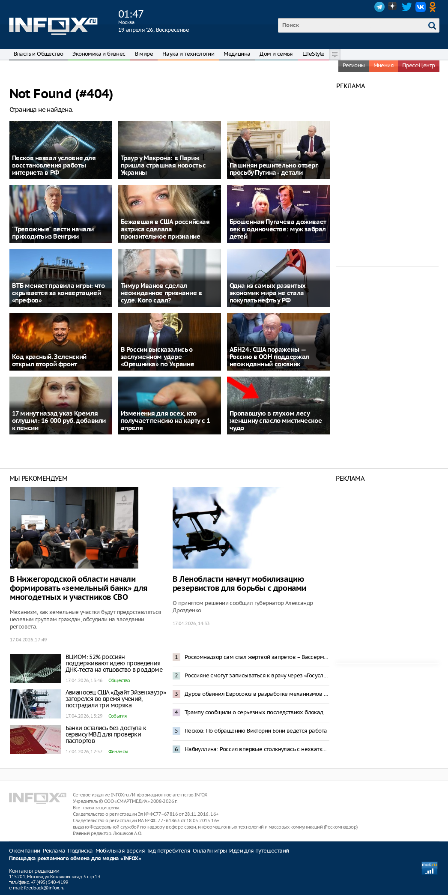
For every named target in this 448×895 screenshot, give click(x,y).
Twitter (407, 7)
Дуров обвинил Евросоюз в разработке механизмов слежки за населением (257, 694)
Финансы (118, 751)
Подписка (80, 850)
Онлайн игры (210, 850)
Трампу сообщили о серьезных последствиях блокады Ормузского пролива (257, 712)
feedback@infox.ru (44, 888)
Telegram (379, 7)
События (117, 716)
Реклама (54, 850)
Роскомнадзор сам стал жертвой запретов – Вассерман (257, 657)
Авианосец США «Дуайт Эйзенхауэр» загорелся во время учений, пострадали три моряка (116, 698)
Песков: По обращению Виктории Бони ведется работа (256, 730)
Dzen (393, 7)
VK (420, 7)
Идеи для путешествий (259, 850)
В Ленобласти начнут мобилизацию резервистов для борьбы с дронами (239, 584)
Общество (119, 680)
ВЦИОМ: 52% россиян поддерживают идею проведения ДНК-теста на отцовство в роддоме (114, 663)
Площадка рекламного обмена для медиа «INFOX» (75, 859)
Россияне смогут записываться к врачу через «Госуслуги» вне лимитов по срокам (257, 675)
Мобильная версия (120, 850)
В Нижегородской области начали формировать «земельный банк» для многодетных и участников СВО (79, 588)
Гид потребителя (168, 850)
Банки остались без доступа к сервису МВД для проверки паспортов (106, 734)
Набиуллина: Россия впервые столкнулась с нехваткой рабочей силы (257, 749)
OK (434, 7)
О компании (24, 850)
